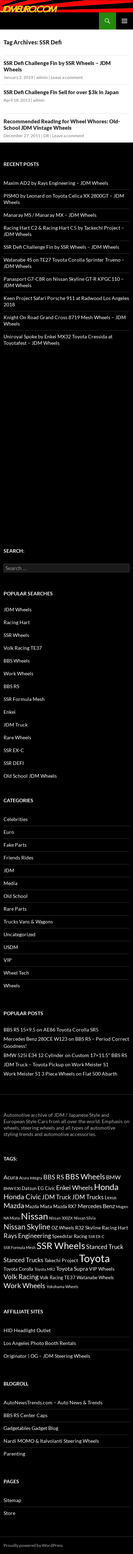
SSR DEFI (14, 763)
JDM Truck (16, 725)
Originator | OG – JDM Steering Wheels (47, 1356)
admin (42, 77)
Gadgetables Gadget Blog (31, 1428)
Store (9, 1513)
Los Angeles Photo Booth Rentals (40, 1343)
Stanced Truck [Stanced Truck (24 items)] (104, 1246)
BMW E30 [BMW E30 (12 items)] (12, 1188)
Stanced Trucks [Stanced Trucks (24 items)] (23, 1260)
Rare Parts (15, 909)
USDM (11, 947)
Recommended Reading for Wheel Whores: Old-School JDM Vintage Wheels (62, 124)
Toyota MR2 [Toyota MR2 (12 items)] (44, 1269)
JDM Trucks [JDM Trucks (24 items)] (88, 1197)
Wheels (12, 985)
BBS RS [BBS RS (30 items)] (53, 1177)
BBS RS (11, 686)
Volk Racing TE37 (23, 648)
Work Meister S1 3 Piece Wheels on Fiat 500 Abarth (60, 1074)
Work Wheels (18, 673)
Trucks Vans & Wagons (28, 921)
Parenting (14, 1454)
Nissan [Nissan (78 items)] (34, 1216)
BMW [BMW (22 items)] (113, 1177)
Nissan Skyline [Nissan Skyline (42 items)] (27, 1226)
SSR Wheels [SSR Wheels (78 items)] (61, 1245)
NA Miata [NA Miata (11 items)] (12, 1218)
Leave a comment (67, 77)
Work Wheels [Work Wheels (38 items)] (24, 1285)
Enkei (10, 712)
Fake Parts (15, 845)
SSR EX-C (14, 750)
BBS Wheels (17, 661)
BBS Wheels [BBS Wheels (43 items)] (85, 1176)
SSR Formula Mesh (24, 699)
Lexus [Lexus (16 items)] (111, 1197)
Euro (9, 832)
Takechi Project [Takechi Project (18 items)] (61, 1260)
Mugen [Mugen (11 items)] (122, 1206)
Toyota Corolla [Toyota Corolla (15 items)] (18, 1269)
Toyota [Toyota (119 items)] (94, 1258)
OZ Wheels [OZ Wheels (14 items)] (62, 1228)
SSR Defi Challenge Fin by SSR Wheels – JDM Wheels (61, 247)
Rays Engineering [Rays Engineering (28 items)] (27, 1235)
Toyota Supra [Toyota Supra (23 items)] (72, 1268)
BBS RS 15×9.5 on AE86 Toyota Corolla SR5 (51, 1030)
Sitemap (12, 1500)
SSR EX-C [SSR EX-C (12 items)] (96, 1236)
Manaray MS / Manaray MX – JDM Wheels (50, 215)
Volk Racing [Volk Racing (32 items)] (21, 1276)
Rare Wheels (17, 737)
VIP (8, 960)
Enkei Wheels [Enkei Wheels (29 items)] (74, 1187)
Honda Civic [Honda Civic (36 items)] (22, 1196)
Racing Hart (17, 622)
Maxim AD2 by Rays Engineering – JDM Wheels (56, 183)
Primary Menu (124, 21)
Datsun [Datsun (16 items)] (29, 1188)
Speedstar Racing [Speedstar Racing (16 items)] (69, 1236)
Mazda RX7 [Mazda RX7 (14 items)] (65, 1206)
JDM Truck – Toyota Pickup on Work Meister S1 (56, 1064)
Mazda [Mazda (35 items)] (14, 1205)
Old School (16, 896)
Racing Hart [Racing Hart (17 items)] (115, 1228)
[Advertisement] (66, 433)
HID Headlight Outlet (27, 1330)
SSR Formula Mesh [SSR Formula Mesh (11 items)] (19, 1247)
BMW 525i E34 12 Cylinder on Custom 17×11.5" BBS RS (65, 1055)
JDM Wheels (18, 609)
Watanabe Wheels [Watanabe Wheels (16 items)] (95, 1277)
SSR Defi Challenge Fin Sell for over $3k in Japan (61, 92)
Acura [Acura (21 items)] (11, 1177)
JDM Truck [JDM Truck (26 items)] (56, 1197)
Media (10, 883)
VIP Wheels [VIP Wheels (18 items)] (102, 1269)
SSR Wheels (16, 635)
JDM (9, 870)
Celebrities (16, 819)
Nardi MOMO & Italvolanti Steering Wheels (51, 1441)
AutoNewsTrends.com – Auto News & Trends (53, 1402)
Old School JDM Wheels (30, 776)
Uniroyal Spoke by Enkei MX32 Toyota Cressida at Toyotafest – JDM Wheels (58, 339)
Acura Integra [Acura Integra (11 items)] (30, 1177)
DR (46, 135)
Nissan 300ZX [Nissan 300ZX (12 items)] (61, 1218)
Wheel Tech (16, 973)
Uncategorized (19, 934)
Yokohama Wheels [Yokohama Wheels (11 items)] (62, 1286)
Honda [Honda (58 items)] (106, 1187)
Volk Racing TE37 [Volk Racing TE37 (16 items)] (58, 1277)
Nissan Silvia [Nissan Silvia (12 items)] (85, 1218)
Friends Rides (18, 857)
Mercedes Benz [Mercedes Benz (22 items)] (96, 1205)
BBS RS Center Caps (26, 1415)
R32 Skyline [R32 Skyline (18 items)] (88, 1228)
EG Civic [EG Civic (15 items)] (46, 1188)
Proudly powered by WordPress (33, 1545)
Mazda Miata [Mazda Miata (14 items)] (38, 1206)
